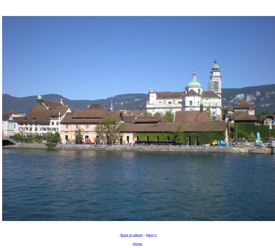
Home (137, 244)
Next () (151, 235)
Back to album (131, 235)
